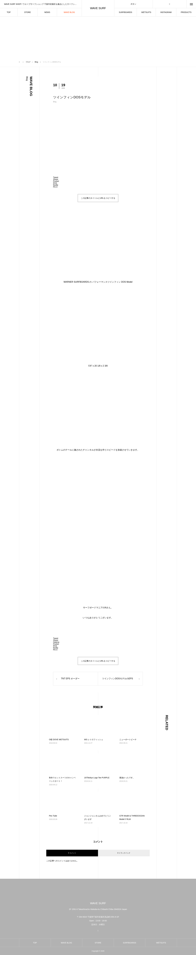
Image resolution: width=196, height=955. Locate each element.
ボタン (133, 4)
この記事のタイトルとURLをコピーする (98, 198)
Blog (54, 102)
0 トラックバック (123, 853)
